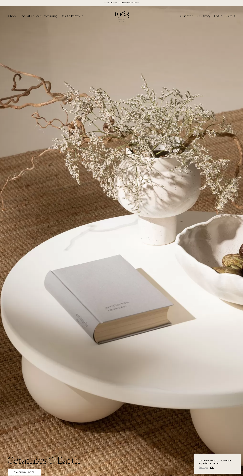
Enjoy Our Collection (24, 472)
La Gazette (185, 16)
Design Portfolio (71, 16)
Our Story (203, 16)
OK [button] (212, 467)
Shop (11, 16)
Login (218, 16)
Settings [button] (203, 467)
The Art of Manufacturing (38, 16)
